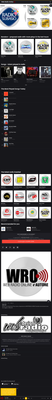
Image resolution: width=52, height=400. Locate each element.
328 (12, 303)
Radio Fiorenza (4, 219)
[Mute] (48, 398)
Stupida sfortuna (12, 103)
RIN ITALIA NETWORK (31, 187)
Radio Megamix (42, 187)
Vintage (28, 7)
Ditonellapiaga (11, 122)
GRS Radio (3, 203)
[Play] (26, 398)
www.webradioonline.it (36, 230)
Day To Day (11, 143)
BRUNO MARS (11, 110)
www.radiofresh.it (9, 230)
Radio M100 (41, 203)
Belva (15, 79)
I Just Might (11, 109)
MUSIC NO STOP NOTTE (12, 98)
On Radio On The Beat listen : (12, 354)
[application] (26, 398)
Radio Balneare (30, 219)
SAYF (10, 133)
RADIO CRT (3, 187)
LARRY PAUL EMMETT (5, 80)
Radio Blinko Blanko (18, 187)
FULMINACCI (11, 105)
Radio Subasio (5, 5)
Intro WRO (6, 397)
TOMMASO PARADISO (12, 93)
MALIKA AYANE (11, 116)
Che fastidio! (11, 120)
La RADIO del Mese (7, 300)
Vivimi (40, 79)
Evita (2, 79)
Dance (28, 188)
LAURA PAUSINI (42, 80)
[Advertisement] (26, 159)
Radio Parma (16, 219)
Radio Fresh (20, 56)
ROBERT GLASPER (11, 144)
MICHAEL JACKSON (12, 139)
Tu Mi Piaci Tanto (12, 132)
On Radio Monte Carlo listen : (12, 350)
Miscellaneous (4, 7)
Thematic (42, 20)
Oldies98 (28, 203)
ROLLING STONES (12, 126)
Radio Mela (30, 5)
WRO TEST (34, 227)
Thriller (10, 137)
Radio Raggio (16, 203)
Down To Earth (30, 79)
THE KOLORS (11, 127)
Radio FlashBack (44, 5)
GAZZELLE (16, 80)
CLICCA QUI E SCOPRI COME (26, 241)
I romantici (11, 92)
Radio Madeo (30, 18)
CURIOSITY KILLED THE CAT (32, 80)
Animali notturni (12, 115)
